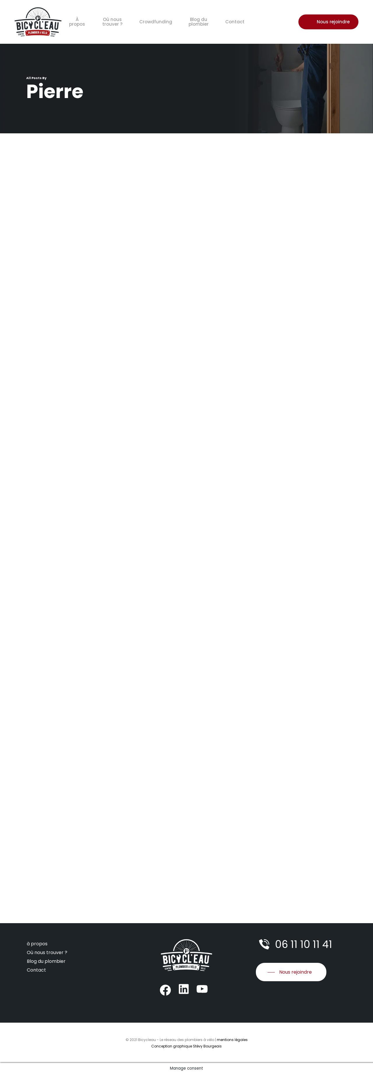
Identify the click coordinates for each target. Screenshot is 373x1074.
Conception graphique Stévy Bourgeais (186, 1046)
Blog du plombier (46, 961)
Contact (36, 970)
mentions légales (232, 1039)
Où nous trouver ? (47, 952)
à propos (37, 943)
